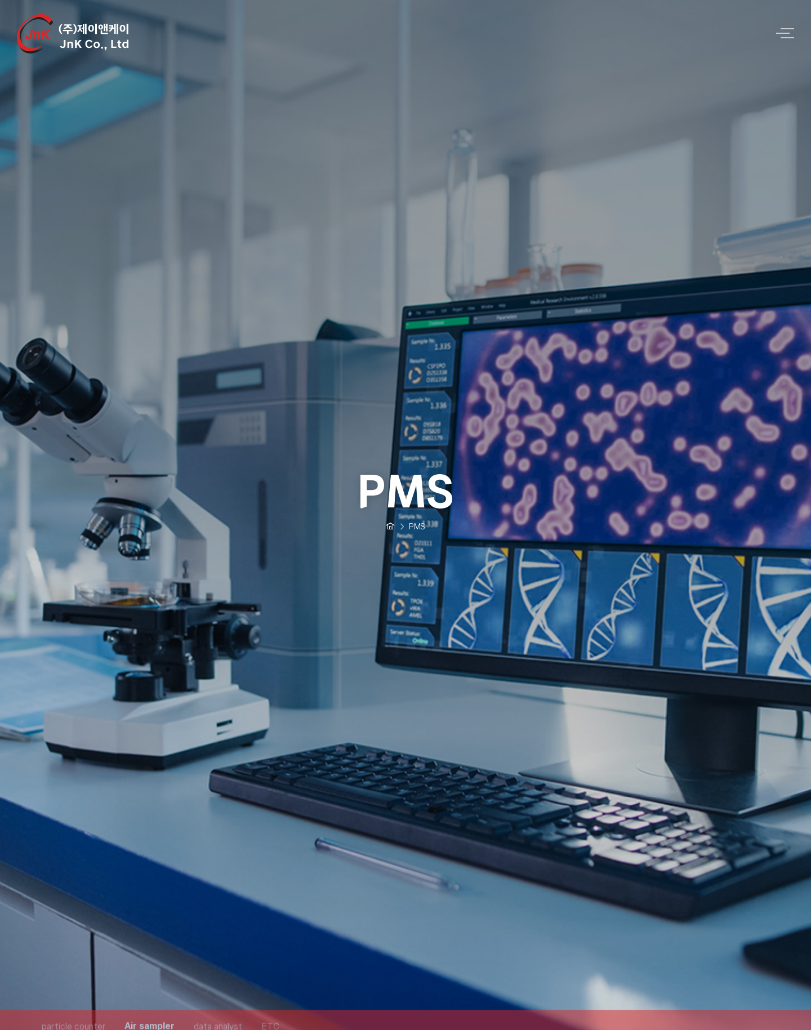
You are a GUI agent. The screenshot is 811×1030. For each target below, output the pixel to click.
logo (388, 32)
